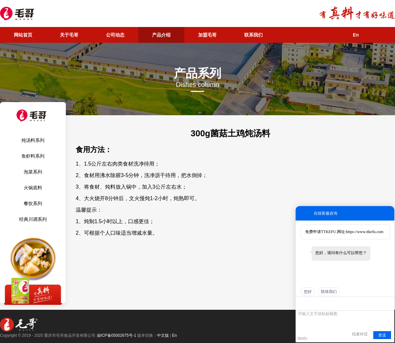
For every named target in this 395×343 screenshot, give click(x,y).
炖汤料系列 (32, 140)
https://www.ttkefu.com (364, 231)
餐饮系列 (33, 203)
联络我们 (329, 291)
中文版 (163, 335)
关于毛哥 (69, 35)
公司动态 (115, 35)
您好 (308, 291)
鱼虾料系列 (32, 156)
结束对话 (360, 334)
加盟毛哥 (207, 35)
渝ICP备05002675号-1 (116, 335)
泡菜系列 (33, 171)
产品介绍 (161, 35)
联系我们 (253, 35)
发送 (382, 335)
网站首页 (23, 35)
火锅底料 (33, 187)
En (356, 35)
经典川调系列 (33, 219)
